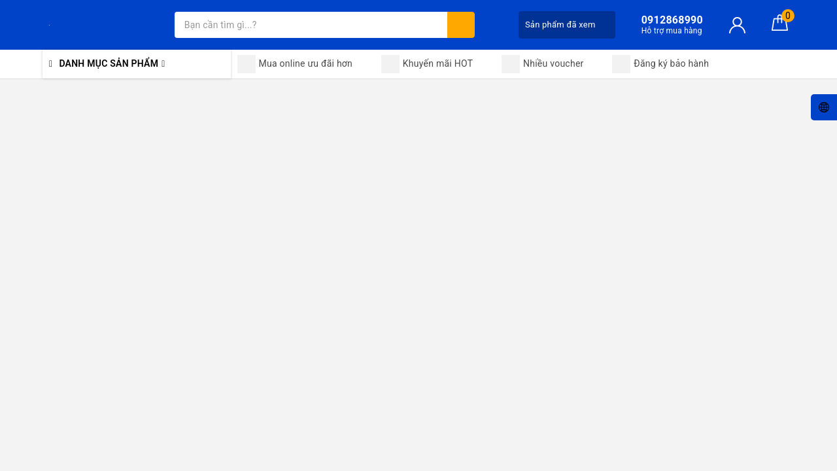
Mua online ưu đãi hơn (295, 64)
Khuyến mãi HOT (427, 64)
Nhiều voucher (543, 64)
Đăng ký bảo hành (660, 64)
